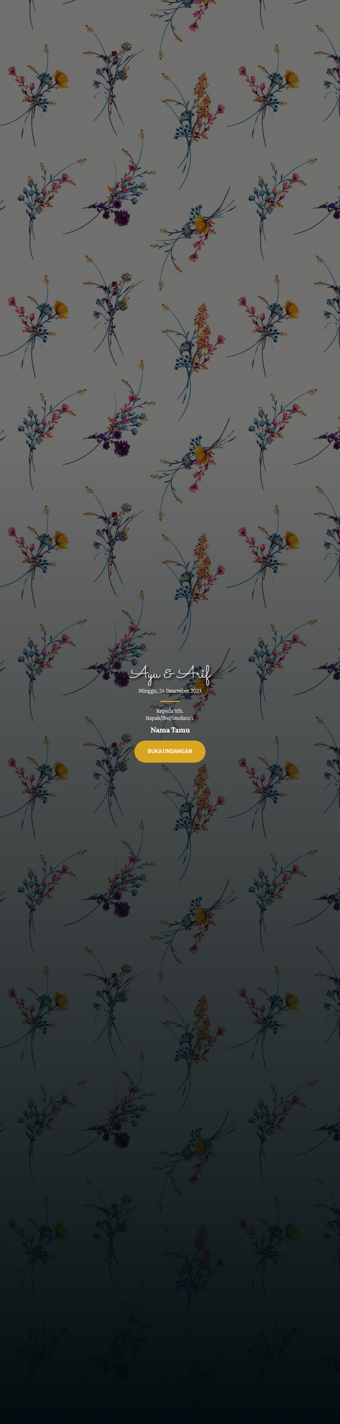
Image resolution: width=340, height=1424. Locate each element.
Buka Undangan (170, 751)
